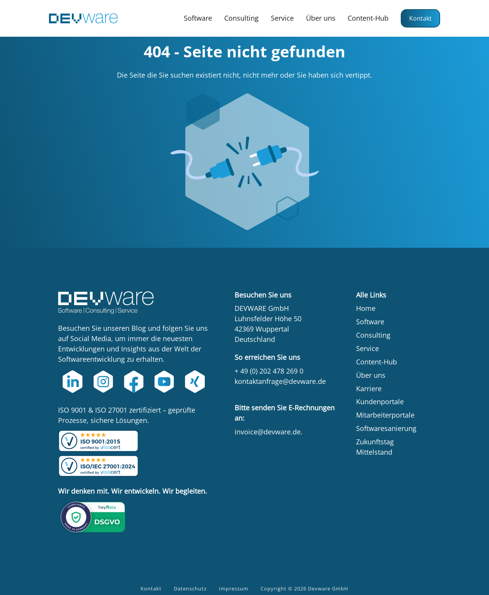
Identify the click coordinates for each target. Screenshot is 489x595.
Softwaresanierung (386, 428)
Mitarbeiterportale (385, 414)
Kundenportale (380, 401)
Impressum (233, 588)
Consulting (241, 18)
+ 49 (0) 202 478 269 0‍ (269, 371)
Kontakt (420, 18)
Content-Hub (368, 18)
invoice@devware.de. (269, 431)
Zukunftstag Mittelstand (375, 447)
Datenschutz (190, 588)
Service (282, 18)
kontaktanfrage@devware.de (280, 381)
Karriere (369, 388)
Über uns (320, 18)
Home (366, 308)
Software (198, 18)
